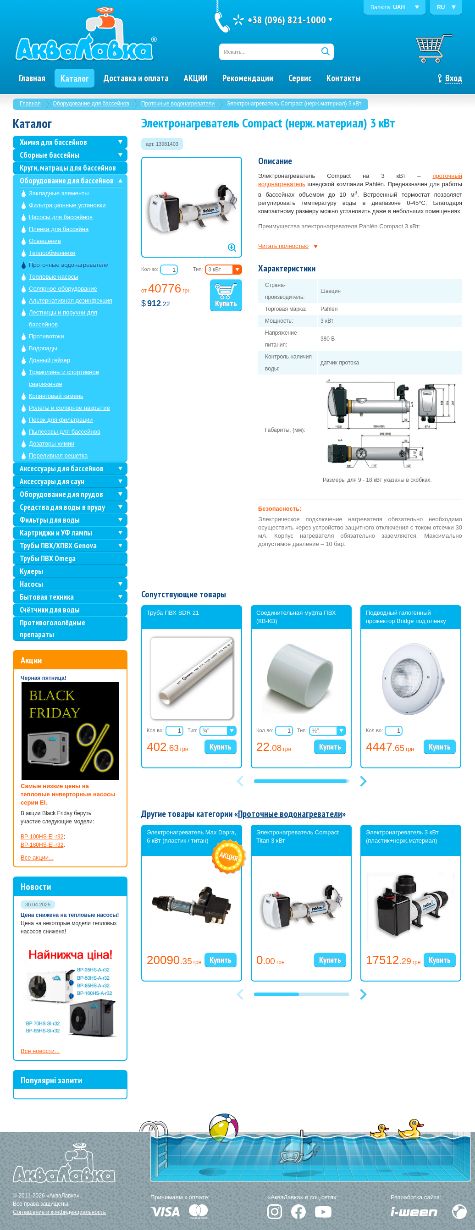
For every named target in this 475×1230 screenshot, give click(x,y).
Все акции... (37, 857)
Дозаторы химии (51, 443)
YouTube (323, 1212)
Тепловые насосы (53, 276)
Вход (453, 77)
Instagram (274, 1211)
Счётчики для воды (50, 610)
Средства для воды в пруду (62, 507)
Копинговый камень (56, 395)
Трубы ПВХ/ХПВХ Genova (58, 546)
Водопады (43, 348)
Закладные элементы (59, 193)
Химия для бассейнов (53, 142)
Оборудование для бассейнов (91, 103)
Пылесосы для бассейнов (64, 431)
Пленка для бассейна (58, 229)
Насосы (31, 584)
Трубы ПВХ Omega (48, 558)
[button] (363, 781)
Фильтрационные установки (67, 205)
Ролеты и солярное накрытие (69, 407)
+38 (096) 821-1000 (287, 19)
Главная (30, 103)
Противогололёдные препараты (52, 629)
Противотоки (46, 336)
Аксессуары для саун (52, 481)
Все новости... (40, 1051)
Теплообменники (52, 252)
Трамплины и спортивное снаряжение (64, 378)
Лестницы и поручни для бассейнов (63, 318)
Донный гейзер (49, 360)
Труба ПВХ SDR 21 (173, 612)
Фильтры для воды (50, 520)
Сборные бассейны (49, 155)
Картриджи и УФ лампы (56, 533)
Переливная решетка (58, 455)
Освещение (45, 240)
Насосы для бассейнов (61, 217)
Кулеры (31, 571)
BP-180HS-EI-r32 (42, 845)
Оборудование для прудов (61, 494)
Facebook (298, 1211)
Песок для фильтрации (61, 419)
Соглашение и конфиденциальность (59, 1212)
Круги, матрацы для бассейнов (68, 168)
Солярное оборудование (63, 288)
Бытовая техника (47, 597)
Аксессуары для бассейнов (62, 468)
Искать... (235, 51)
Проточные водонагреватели (178, 103)
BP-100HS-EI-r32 (42, 836)
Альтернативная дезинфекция (70, 300)
